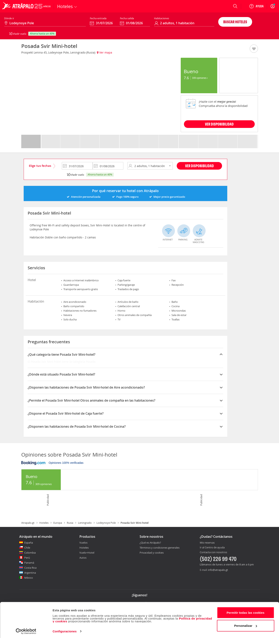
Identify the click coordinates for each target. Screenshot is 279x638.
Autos (82, 557)
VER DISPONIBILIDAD (219, 124)
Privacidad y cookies (152, 552)
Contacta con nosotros (213, 552)
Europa (57, 523)
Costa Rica (30, 567)
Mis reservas (207, 542)
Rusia (70, 523)
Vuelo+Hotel (86, 552)
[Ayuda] (256, 6)
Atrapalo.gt (27, 523)
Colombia (30, 552)
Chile (27, 547)
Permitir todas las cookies (246, 611)
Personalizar (245, 624)
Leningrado (85, 523)
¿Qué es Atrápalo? (150, 542)
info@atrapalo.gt (218, 570)
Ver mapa (104, 52)
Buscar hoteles (235, 21)
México (28, 577)
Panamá (29, 562)
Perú (27, 557)
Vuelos (83, 542)
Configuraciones (65, 630)
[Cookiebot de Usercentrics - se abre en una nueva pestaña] (26, 630)
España (28, 542)
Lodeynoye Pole (106, 523)
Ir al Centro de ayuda (212, 547)
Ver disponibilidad (199, 165)
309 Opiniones (200, 77)
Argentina (30, 572)
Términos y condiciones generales (160, 547)
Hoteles (44, 523)
